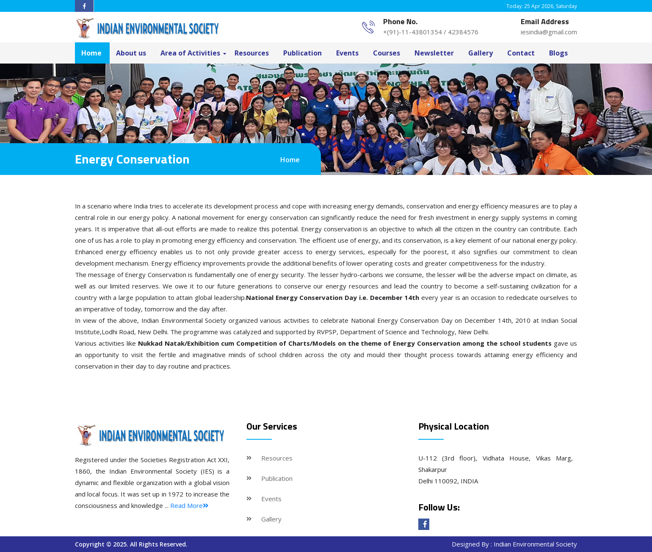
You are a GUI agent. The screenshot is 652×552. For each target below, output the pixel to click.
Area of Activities (190, 53)
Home (91, 53)
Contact (521, 53)
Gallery (480, 53)
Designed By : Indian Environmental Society (514, 544)
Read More (189, 505)
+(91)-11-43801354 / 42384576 (430, 32)
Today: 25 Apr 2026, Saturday (541, 6)
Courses (386, 53)
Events (347, 53)
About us (131, 53)
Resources (252, 53)
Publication (302, 53)
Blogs (558, 53)
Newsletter (434, 53)
